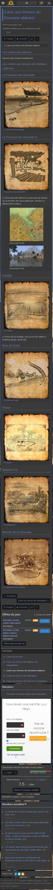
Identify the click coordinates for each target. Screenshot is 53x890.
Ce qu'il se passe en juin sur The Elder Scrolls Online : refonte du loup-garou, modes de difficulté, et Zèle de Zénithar (27, 836)
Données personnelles (23, 883)
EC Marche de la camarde (14, 587)
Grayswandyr (11, 25)
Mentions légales (34, 881)
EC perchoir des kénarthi (14, 130)
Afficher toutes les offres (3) (14, 644)
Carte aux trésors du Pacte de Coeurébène (26, 681)
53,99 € (28, 630)
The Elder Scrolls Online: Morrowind (11, 621)
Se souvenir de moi (16, 743)
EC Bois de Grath (11, 400)
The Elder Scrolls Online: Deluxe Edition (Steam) (11, 633)
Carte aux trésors (14, 657)
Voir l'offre (44, 621)
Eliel (20, 25)
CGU (45, 881)
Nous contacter (12, 886)
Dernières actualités (13, 804)
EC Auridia (8, 331)
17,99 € (28, 620)
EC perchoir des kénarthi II (15, 192)
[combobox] (26, 45)
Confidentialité (6, 883)
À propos (22, 881)
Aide (2, 886)
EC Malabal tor (10, 525)
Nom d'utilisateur (15, 719)
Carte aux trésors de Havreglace (21, 676)
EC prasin (8, 463)
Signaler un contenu (42, 883)
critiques (41, 780)
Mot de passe (13, 730)
